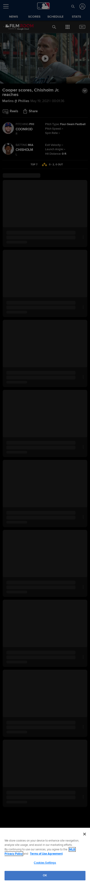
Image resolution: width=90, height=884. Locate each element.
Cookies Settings (45, 863)
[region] (45, 856)
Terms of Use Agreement (46, 854)
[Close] (85, 834)
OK (45, 875)
